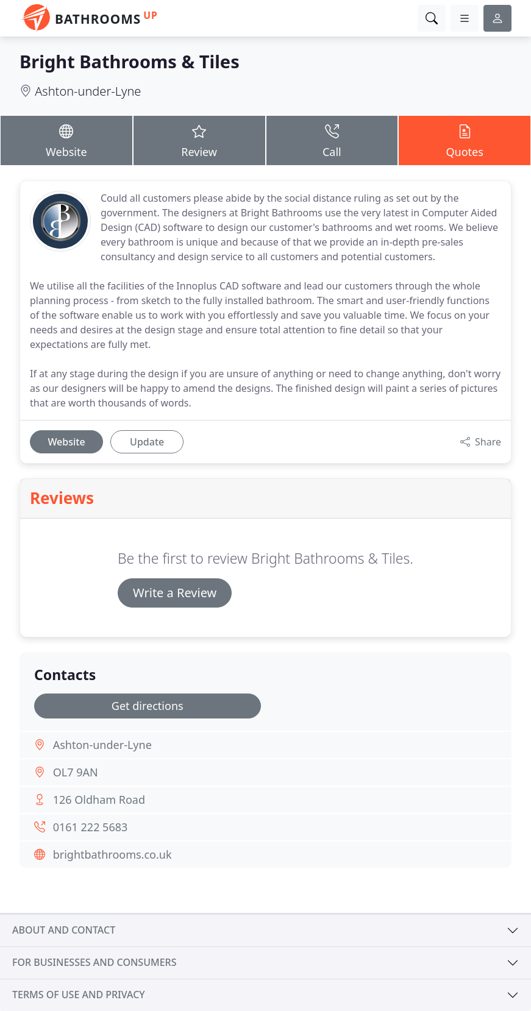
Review (199, 140)
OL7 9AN (75, 772)
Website (66, 140)
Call (332, 140)
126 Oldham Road (99, 799)
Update (147, 442)
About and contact (63, 930)
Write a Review (174, 592)
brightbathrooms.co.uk (112, 854)
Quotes (464, 140)
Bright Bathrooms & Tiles (130, 61)
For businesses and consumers (94, 962)
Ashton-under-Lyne (88, 91)
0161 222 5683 (90, 827)
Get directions (148, 705)
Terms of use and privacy (78, 994)
